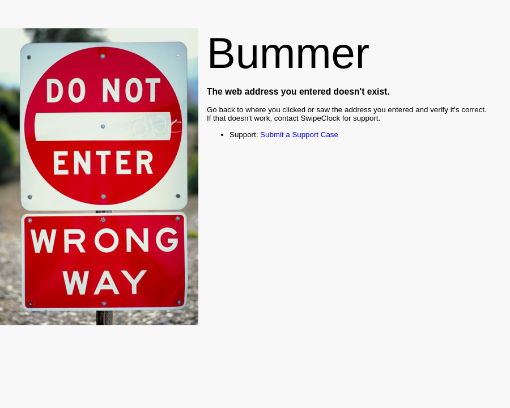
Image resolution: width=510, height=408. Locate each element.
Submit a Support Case (299, 134)
